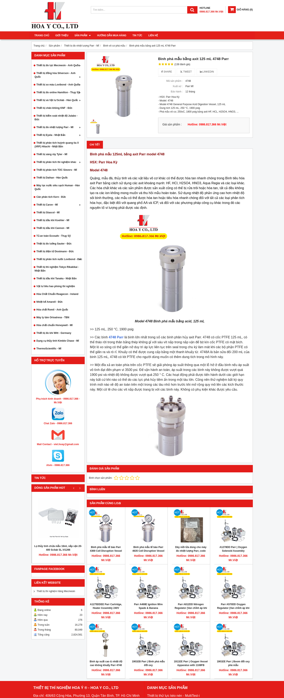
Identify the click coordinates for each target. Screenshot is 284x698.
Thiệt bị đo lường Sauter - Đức (54, 243)
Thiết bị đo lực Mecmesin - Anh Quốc (58, 65)
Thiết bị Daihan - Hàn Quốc (52, 177)
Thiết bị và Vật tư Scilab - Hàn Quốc (58, 100)
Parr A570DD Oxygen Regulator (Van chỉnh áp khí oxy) (233, 608)
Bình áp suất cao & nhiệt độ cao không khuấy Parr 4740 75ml (106, 665)
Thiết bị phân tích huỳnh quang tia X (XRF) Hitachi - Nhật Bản (57, 144)
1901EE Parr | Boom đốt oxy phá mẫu (233, 663)
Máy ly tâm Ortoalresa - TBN (52, 317)
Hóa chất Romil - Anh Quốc (52, 309)
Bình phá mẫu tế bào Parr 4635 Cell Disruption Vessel (148, 549)
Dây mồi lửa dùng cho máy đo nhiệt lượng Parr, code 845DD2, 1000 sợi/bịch (190, 551)
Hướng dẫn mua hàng (111, 35)
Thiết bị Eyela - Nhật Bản (58, 135)
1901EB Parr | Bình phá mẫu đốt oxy (148, 663)
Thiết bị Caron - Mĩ (58, 204)
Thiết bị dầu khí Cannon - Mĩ (52, 228)
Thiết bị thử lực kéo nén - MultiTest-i (173, 695)
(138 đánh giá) (182, 64)
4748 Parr (116, 337)
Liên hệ (153, 35)
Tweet (186, 71)
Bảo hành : (177, 91)
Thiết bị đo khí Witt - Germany (53, 333)
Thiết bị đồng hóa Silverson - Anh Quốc (58, 75)
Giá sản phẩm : (172, 124)
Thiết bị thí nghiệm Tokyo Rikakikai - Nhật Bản (57, 269)
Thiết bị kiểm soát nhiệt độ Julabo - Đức (56, 117)
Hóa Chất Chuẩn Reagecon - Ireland (57, 294)
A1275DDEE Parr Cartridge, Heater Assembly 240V (106, 606)
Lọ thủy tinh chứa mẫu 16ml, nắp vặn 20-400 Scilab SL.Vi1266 (58, 548)
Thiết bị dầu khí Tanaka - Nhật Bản (56, 278)
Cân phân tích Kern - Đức (51, 197)
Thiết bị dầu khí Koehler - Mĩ (52, 220)
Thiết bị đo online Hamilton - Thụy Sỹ (58, 92)
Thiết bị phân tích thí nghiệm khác (58, 162)
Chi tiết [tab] (95, 144)
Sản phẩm (82, 35)
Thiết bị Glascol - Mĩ (48, 212)
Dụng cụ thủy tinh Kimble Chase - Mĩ (57, 340)
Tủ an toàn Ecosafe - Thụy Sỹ (53, 235)
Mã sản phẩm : (174, 81)
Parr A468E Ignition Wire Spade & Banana (148, 606)
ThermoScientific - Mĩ (48, 348)
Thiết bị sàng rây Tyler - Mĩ (51, 154)
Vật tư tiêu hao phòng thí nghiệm (55, 286)
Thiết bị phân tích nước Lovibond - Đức (59, 259)
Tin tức (137, 35)
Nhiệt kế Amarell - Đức (49, 301)
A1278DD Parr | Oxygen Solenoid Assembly (233, 549)
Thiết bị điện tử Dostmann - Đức (55, 251)
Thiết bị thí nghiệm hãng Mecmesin (56, 591)
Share (166, 71)
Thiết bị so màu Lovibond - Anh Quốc (58, 84)
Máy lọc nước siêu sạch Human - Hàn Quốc (57, 187)
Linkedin (207, 71)
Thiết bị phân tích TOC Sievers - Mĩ (56, 169)
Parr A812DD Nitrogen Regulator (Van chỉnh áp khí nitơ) (191, 608)
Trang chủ (41, 35)
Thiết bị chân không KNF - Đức (54, 108)
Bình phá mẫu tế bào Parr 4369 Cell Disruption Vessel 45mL (106, 551)
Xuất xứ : (178, 86)
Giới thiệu (61, 35)
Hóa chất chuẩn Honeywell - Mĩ (54, 325)
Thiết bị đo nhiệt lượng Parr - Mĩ (58, 127)
